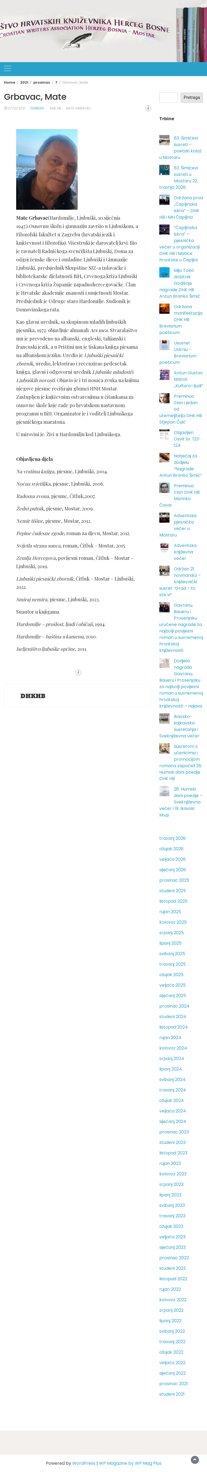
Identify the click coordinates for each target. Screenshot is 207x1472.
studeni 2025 (172, 891)
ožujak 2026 (171, 849)
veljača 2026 (172, 859)
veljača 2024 (172, 1111)
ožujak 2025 (171, 975)
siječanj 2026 (172, 870)
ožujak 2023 (171, 1226)
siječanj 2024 (172, 1121)
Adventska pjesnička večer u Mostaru (177, 525)
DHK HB (55, 108)
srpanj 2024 (171, 1058)
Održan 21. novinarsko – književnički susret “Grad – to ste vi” (180, 582)
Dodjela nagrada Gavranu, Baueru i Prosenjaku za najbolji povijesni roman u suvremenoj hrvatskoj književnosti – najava (181, 683)
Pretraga (192, 97)
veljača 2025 (172, 985)
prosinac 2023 (174, 1132)
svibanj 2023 (172, 1205)
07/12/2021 (16, 108)
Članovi (37, 108)
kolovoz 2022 (173, 1300)
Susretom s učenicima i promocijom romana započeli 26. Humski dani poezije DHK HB (180, 762)
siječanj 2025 (172, 996)
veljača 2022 (172, 1363)
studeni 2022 (172, 1268)
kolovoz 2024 (173, 1048)
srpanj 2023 (171, 1184)
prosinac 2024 (174, 1006)
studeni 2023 (172, 1142)
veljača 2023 (172, 1237)
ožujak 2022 (171, 1352)
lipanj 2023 (170, 1195)
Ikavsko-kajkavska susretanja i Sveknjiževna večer (179, 726)
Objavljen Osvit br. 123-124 (187, 439)
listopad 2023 (173, 1153)
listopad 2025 (173, 901)
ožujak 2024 (171, 1100)
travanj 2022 (172, 1342)
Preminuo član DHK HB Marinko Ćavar (179, 495)
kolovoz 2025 (173, 922)
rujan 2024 (170, 1037)
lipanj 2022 (170, 1321)
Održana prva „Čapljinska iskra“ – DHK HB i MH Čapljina (181, 207)
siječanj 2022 (172, 1373)
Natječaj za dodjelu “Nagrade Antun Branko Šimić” (180, 465)
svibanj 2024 (172, 1079)
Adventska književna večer (185, 551)
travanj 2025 (172, 964)
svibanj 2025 (172, 954)
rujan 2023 (170, 1163)
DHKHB (33, 696)
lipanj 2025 (170, 943)
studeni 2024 (172, 1017)
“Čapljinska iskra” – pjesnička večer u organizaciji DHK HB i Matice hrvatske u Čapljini (179, 244)
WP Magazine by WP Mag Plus (130, 1463)
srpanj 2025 (171, 933)
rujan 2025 (170, 912)
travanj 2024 (172, 1090)
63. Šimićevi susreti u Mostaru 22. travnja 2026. (178, 177)
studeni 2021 (172, 1394)
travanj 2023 (172, 1216)
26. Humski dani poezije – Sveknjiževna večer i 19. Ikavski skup (180, 802)
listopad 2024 (173, 1027)
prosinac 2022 (174, 1258)
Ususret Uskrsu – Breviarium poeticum (177, 352)
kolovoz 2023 (173, 1174)
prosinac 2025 (174, 880)
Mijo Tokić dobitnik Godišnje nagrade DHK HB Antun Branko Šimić (179, 283)
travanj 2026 (172, 838)
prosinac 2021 (173, 1384)
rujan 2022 (170, 1289)
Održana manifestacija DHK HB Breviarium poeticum (180, 320)
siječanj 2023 (172, 1247)
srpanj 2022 (171, 1310)
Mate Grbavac (78, 108)
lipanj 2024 (170, 1069)
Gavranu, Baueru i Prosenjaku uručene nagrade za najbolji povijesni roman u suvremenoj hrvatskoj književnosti (181, 627)
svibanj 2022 (172, 1331)
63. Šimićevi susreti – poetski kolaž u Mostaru (180, 148)
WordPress (83, 1463)
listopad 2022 (173, 1279)
